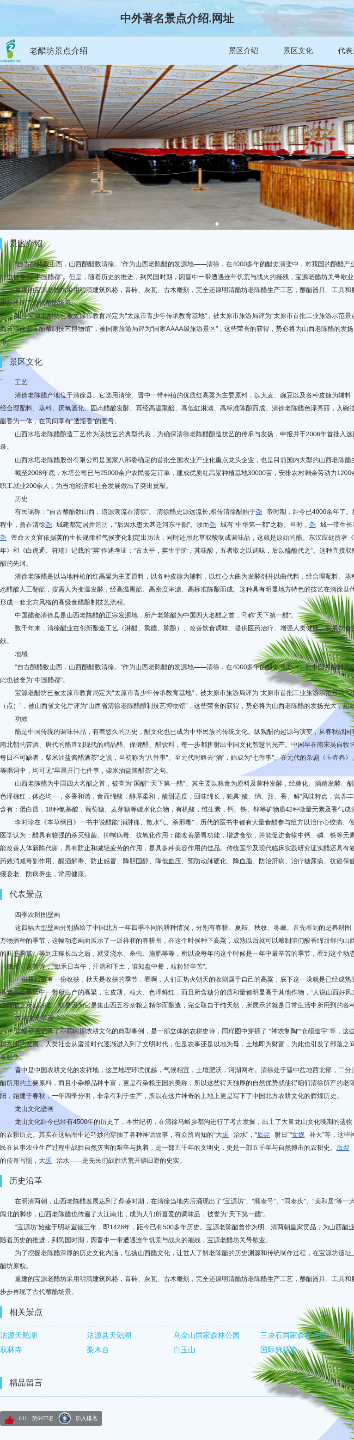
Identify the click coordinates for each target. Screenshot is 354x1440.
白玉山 (184, 1350)
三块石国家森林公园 (293, 1335)
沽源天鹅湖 (18, 1335)
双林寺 (11, 1350)
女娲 (298, 1134)
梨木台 (98, 1350)
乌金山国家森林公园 (206, 1335)
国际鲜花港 (278, 1350)
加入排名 (86, 1418)
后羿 (263, 1134)
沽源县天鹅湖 (109, 1335)
